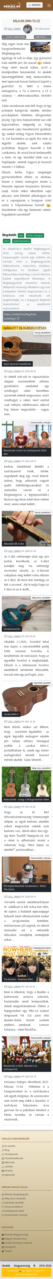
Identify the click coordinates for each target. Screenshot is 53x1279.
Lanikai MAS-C (42, 37)
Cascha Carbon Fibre (14, 37)
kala (21, 235)
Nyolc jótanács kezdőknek (17, 364)
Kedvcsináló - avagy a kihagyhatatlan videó (26, 799)
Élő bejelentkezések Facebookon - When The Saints (25, 888)
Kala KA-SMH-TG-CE (26, 21)
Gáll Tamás (12, 29)
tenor (6, 241)
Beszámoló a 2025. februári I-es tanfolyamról (20, 1068)
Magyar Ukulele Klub (14, 1239)
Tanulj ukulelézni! (43, 333)
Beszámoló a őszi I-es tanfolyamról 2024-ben (25, 452)
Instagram (9, 1247)
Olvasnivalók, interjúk (41, 422)
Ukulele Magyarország (15, 1234)
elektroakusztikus (21, 241)
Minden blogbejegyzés (15, 1194)
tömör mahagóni (35, 235)
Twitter (7, 1251)
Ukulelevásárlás (12, 629)
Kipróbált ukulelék (42, 683)
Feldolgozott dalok (42, 948)
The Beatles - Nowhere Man (18, 979)
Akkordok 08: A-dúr (14, 544)
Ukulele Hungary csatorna (17, 1243)
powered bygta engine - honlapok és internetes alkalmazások (26, 1272)
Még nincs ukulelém (41, 598)
